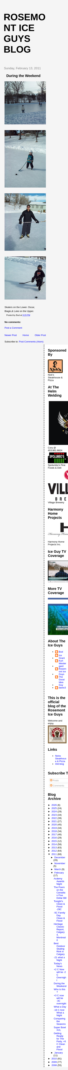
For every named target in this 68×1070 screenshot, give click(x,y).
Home (25, 335)
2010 (54, 1058)
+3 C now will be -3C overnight (60, 999)
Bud (61, 651)
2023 (54, 815)
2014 (54, 844)
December (59, 857)
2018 (54, 831)
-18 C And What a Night (59, 1013)
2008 (54, 1065)
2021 (54, 821)
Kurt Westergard (62, 663)
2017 (54, 834)
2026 (54, 805)
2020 (54, 824)
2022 (54, 818)
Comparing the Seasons (60, 1021)
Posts (54, 780)
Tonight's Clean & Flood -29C (59, 905)
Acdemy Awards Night (59, 881)
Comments (57, 785)
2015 (54, 841)
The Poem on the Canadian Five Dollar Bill (60, 892)
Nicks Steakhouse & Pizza (60, 758)
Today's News (58, 965)
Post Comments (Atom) (31, 341)
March (58, 869)
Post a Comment (13, 327)
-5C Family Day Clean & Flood (59, 916)
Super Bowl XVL (60, 1028)
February (59, 872)
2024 (54, 811)
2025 (54, 808)
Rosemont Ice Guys (62, 671)
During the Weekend (60, 984)
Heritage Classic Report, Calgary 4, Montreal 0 (60, 932)
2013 (54, 847)
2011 (54, 854)
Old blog (59, 764)
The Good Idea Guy (62, 681)
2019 (54, 828)
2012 (54, 850)
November (59, 863)
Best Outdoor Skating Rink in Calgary (59, 948)
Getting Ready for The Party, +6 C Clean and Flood (60, 1041)
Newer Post (11, 335)
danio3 (62, 687)
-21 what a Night (59, 958)
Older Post (40, 335)
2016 (54, 837)
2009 (54, 1062)
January (58, 1052)
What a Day (60, 1006)
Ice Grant (62, 656)
